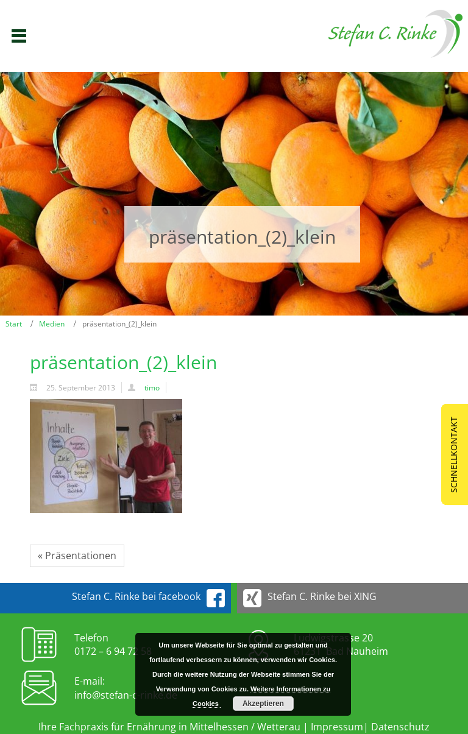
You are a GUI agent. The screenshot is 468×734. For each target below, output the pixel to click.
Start (13, 324)
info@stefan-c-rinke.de (125, 695)
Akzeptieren (263, 703)
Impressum (337, 726)
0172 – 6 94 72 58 (113, 651)
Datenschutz (400, 726)
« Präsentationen (77, 555)
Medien (52, 324)
